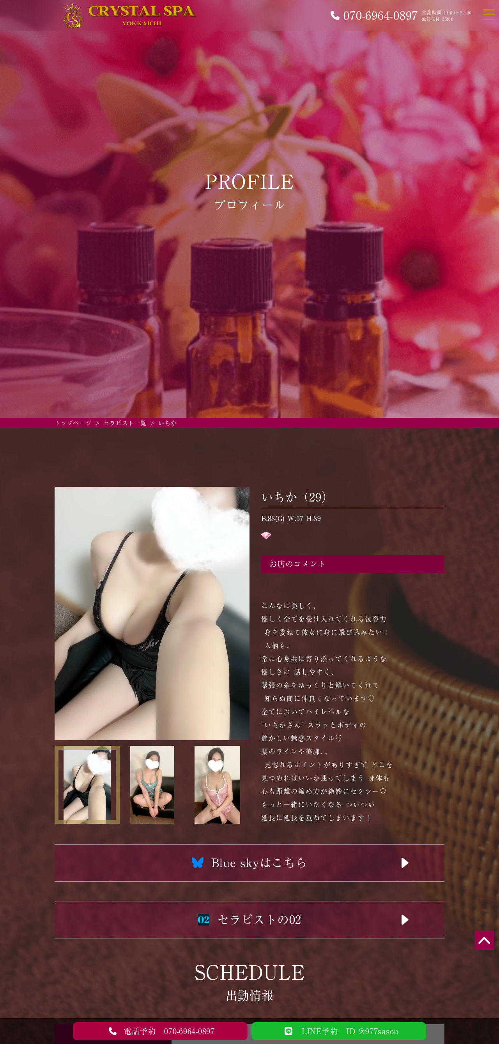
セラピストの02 (249, 920)
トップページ (73, 423)
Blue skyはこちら (250, 863)
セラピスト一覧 (124, 423)
